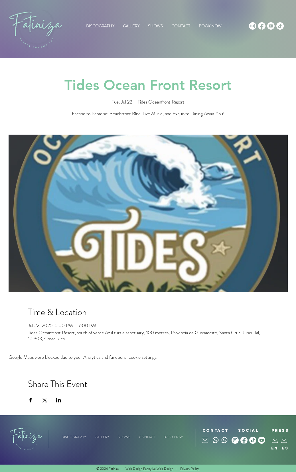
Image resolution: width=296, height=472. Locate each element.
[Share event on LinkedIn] (58, 400)
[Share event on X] (44, 400)
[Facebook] (261, 26)
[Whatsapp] (215, 440)
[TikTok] (280, 26)
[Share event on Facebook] (30, 400)
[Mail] (205, 440)
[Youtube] (271, 26)
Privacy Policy (190, 468)
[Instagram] (252, 26)
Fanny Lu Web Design (158, 468)
